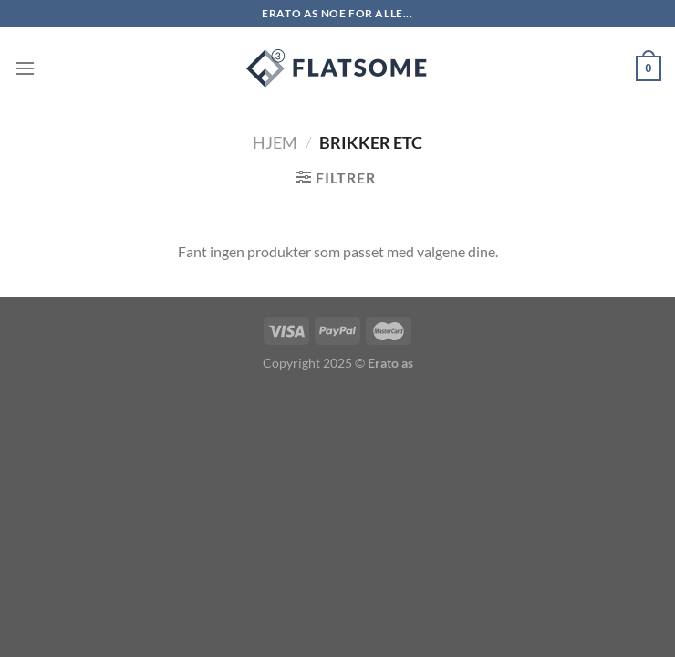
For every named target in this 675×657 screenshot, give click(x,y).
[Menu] (25, 68)
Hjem (275, 142)
